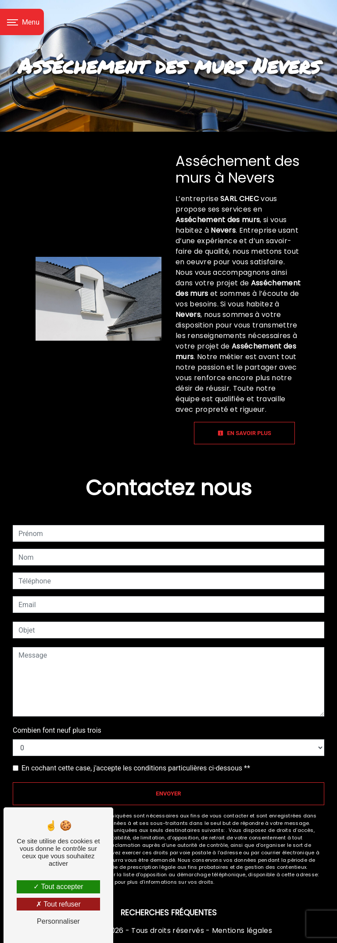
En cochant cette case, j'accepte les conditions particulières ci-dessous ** (136, 768)
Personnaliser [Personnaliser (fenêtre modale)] (58, 921)
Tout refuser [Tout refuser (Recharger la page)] (58, 904)
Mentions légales (241, 930)
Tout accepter (58, 886)
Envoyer (168, 793)
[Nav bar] (22, 22)
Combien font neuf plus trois (57, 730)
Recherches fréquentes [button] (169, 912)
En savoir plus (244, 433)
